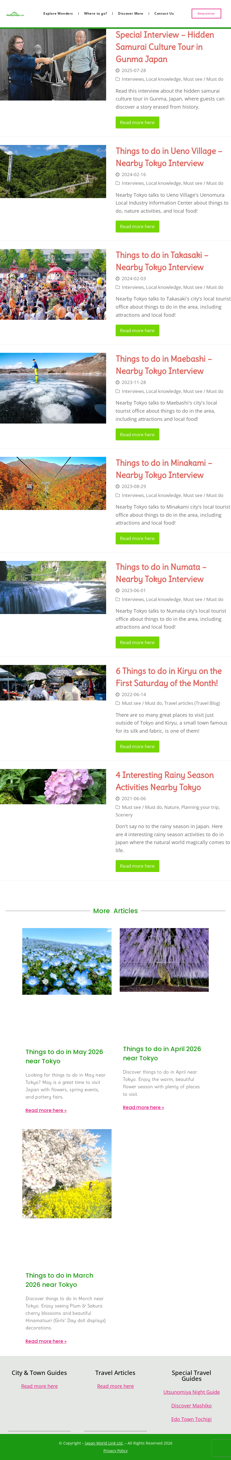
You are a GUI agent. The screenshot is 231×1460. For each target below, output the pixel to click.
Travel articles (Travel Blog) (192, 703)
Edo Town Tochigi (191, 1419)
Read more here (137, 122)
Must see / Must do (203, 79)
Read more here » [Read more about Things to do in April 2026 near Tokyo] (143, 1107)
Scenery (124, 815)
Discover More (130, 13)
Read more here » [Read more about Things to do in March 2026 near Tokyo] (46, 1341)
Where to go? (95, 13)
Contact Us (164, 13)
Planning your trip (200, 807)
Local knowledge (163, 79)
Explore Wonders (58, 13)
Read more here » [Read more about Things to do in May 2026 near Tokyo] (46, 1110)
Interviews (133, 79)
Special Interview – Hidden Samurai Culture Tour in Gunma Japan (165, 47)
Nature (171, 807)
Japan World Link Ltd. (104, 1443)
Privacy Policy (115, 1450)
